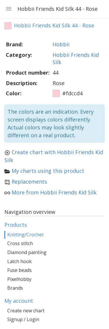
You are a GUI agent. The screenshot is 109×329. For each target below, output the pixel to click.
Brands (15, 288)
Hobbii (61, 44)
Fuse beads (19, 270)
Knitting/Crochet (25, 234)
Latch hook (19, 261)
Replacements (29, 181)
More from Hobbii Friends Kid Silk (54, 192)
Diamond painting (27, 252)
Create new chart (25, 310)
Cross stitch (20, 243)
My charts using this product (48, 170)
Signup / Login (23, 319)
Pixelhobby (19, 279)
